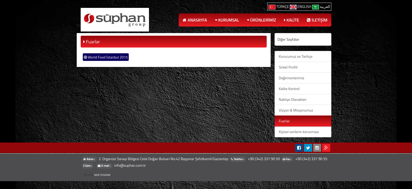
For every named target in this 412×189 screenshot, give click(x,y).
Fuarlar (284, 121)
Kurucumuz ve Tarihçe (295, 56)
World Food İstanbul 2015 (106, 57)
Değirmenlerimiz (291, 78)
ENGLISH (301, 6)
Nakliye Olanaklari (292, 99)
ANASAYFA (195, 20)
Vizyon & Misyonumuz (296, 110)
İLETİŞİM (317, 20)
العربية (321, 6)
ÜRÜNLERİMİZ (261, 20)
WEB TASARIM (102, 175)
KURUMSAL (227, 20)
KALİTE (291, 20)
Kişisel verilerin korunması (299, 131)
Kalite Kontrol (289, 88)
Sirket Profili (288, 67)
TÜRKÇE (279, 6)
